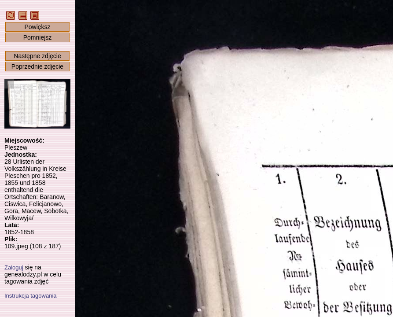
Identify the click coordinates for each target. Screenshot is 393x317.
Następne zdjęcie (37, 55)
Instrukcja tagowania (30, 295)
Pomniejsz (37, 37)
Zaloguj (13, 267)
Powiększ (37, 26)
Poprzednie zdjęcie (37, 66)
